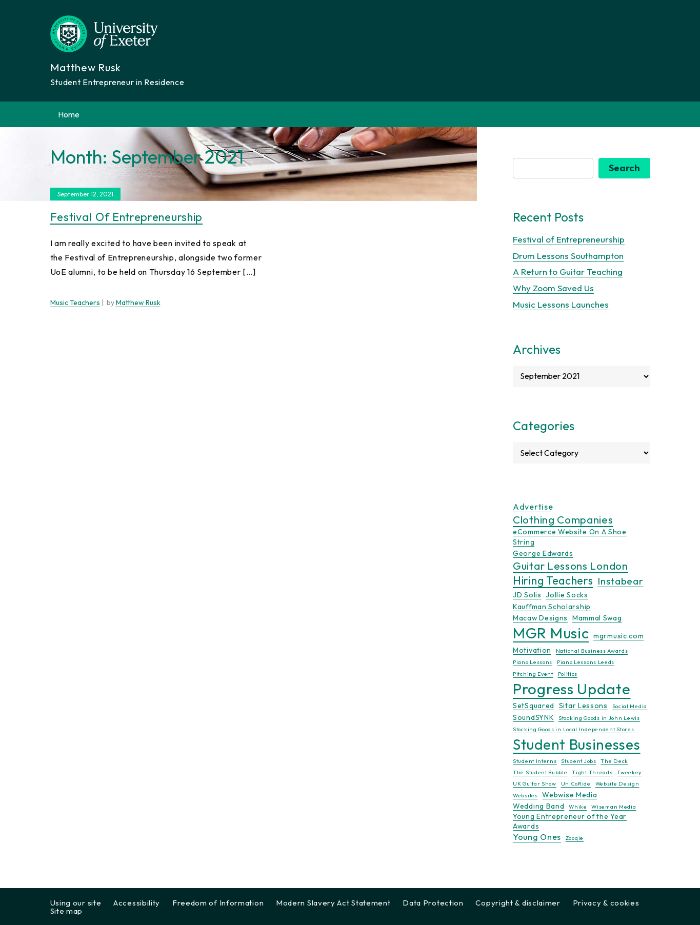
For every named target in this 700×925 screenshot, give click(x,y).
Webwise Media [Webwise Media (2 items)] (569, 794)
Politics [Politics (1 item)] (568, 673)
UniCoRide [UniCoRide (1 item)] (576, 784)
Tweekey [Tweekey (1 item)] (629, 772)
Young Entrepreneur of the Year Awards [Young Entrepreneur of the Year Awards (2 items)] (570, 821)
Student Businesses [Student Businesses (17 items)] (577, 744)
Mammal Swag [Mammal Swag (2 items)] (597, 617)
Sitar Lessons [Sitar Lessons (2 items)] (583, 706)
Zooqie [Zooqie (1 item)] (575, 838)
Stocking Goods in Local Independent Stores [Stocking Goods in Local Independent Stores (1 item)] (573, 729)
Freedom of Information (218, 903)
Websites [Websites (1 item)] (525, 795)
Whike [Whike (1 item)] (578, 807)
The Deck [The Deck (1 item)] (614, 761)
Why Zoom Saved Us (553, 288)
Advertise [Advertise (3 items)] (533, 506)
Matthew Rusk (138, 303)
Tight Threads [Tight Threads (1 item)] (592, 772)
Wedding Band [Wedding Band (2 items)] (538, 806)
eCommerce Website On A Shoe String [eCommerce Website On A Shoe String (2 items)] (570, 536)
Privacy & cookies (606, 903)
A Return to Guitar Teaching (568, 272)
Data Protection (433, 903)
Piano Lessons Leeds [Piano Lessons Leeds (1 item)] (585, 662)
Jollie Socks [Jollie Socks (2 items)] (567, 595)
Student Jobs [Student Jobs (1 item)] (578, 761)
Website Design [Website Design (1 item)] (617, 784)
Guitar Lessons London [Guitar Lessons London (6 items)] (570, 566)
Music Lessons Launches (561, 304)
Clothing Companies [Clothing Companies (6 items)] (563, 520)
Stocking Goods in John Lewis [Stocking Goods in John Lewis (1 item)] (599, 717)
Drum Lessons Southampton (568, 255)
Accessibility (136, 903)
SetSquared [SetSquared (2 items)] (533, 706)
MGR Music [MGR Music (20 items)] (551, 633)
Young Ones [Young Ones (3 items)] (537, 837)
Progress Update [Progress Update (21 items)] (572, 689)
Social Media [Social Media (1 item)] (629, 706)
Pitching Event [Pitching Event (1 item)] (533, 673)
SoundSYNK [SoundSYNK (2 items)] (533, 717)
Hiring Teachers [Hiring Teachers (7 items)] (553, 581)
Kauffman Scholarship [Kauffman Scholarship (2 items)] (552, 606)
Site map (66, 911)
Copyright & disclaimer (517, 903)
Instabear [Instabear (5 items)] (620, 581)
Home (68, 114)
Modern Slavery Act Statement (333, 903)
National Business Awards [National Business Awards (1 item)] (592, 650)
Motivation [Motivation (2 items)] (532, 650)
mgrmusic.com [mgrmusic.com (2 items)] (618, 636)
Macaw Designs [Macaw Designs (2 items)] (540, 617)
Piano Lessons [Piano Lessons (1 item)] (532, 662)
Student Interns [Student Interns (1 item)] (535, 761)
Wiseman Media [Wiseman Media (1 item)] (613, 807)
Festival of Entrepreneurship (126, 217)
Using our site (76, 903)
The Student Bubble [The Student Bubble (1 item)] (540, 772)
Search (624, 168)
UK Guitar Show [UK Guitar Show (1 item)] (534, 784)
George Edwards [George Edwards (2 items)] (543, 553)
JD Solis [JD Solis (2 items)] (527, 595)
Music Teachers (75, 303)
